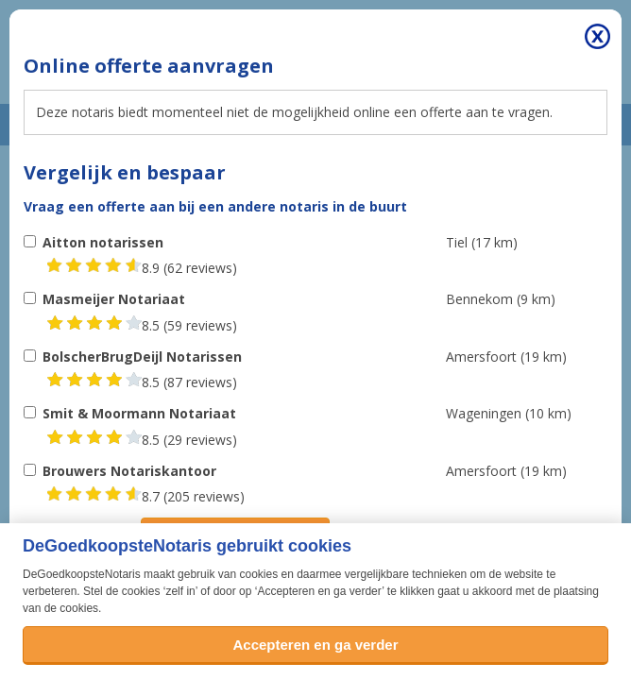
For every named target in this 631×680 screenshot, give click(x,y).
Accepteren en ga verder (315, 645)
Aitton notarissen (103, 242)
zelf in (180, 591)
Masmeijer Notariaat (114, 299)
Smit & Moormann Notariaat (139, 413)
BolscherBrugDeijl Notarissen (142, 357)
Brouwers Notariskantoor (129, 471)
